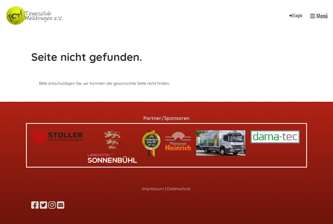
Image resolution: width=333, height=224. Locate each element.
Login (295, 15)
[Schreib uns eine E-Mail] (60, 205)
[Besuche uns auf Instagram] (52, 205)
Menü (319, 16)
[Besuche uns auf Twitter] (43, 205)
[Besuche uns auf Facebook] (35, 205)
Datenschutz (179, 188)
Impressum (153, 188)
